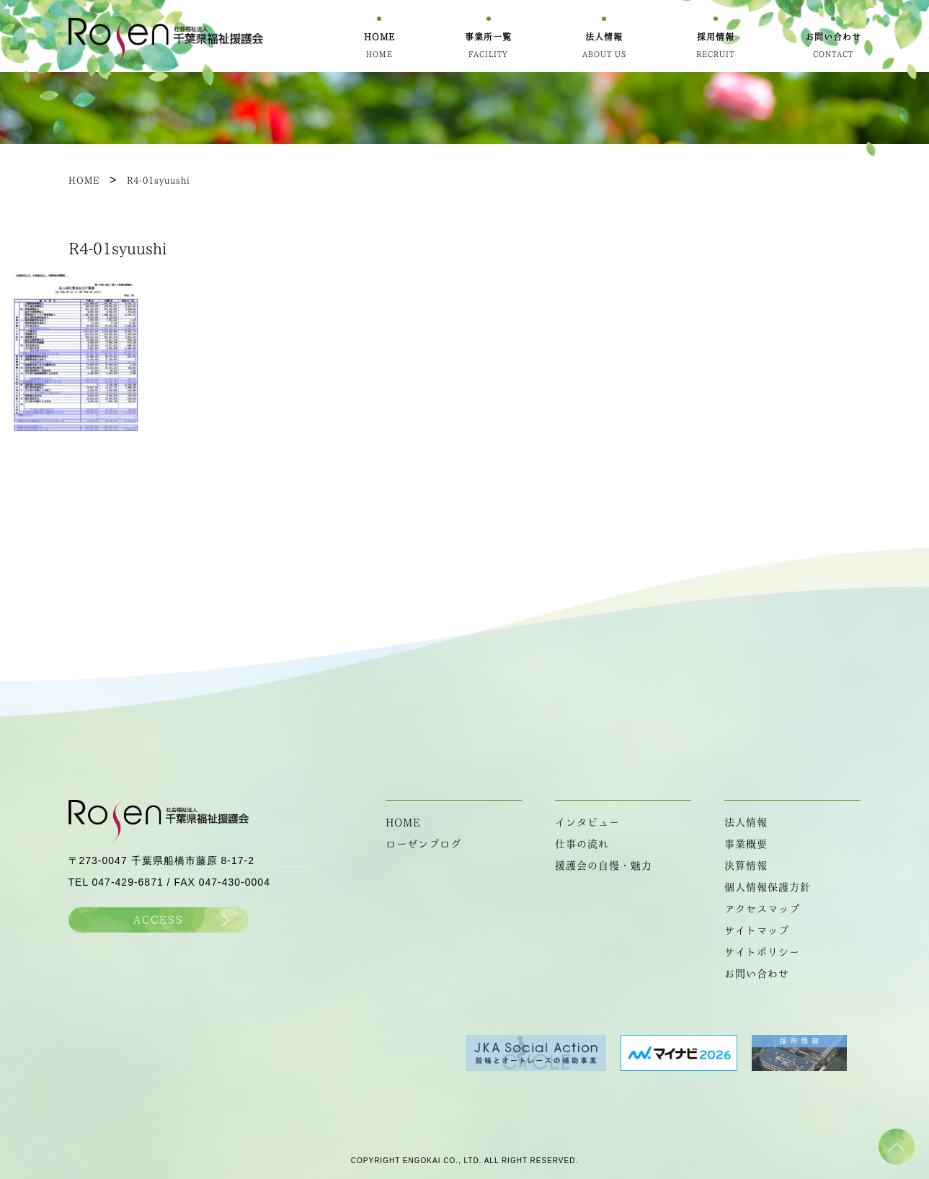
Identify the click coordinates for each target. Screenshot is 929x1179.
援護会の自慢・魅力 (603, 865)
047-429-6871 (128, 882)
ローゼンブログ (423, 844)
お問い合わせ (756, 974)
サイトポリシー (762, 952)
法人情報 (746, 822)
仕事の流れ (582, 844)
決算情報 (746, 865)
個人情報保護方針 (767, 887)
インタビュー (587, 822)
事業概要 (746, 844)
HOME (403, 822)
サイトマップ (756, 930)
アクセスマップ (762, 909)
